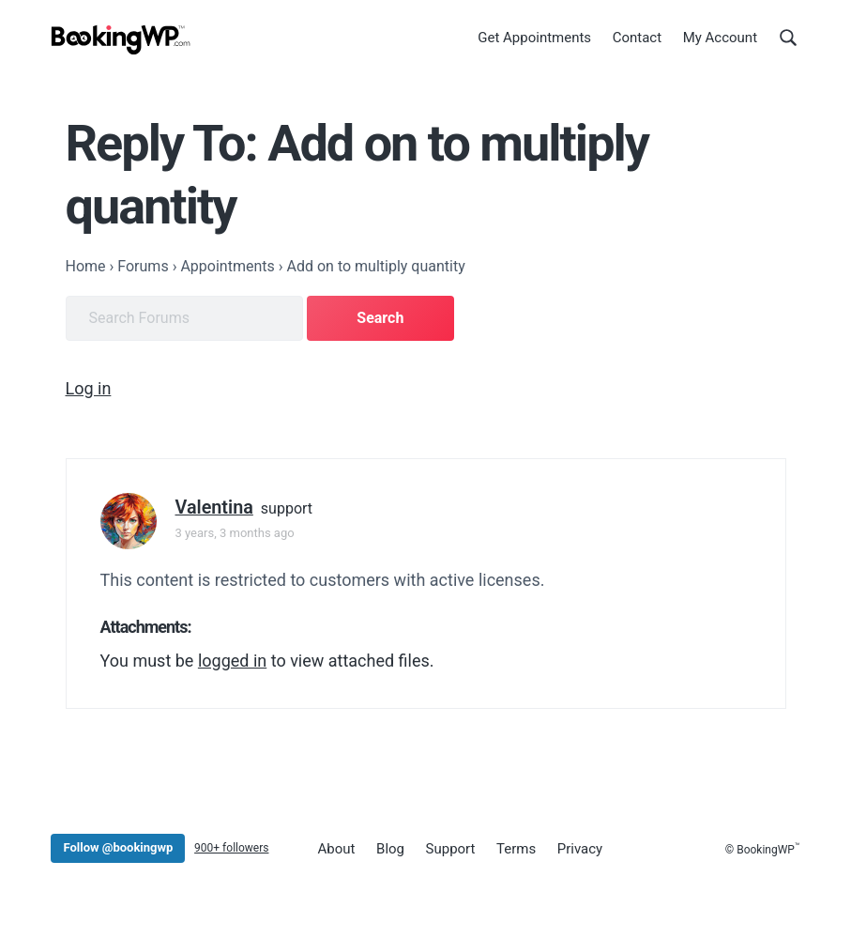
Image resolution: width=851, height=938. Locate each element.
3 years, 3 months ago (235, 533)
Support (451, 848)
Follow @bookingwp (118, 847)
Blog (390, 848)
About (337, 848)
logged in (232, 660)
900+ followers (231, 847)
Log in (89, 388)
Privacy (579, 848)
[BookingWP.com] (121, 39)
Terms (516, 848)
